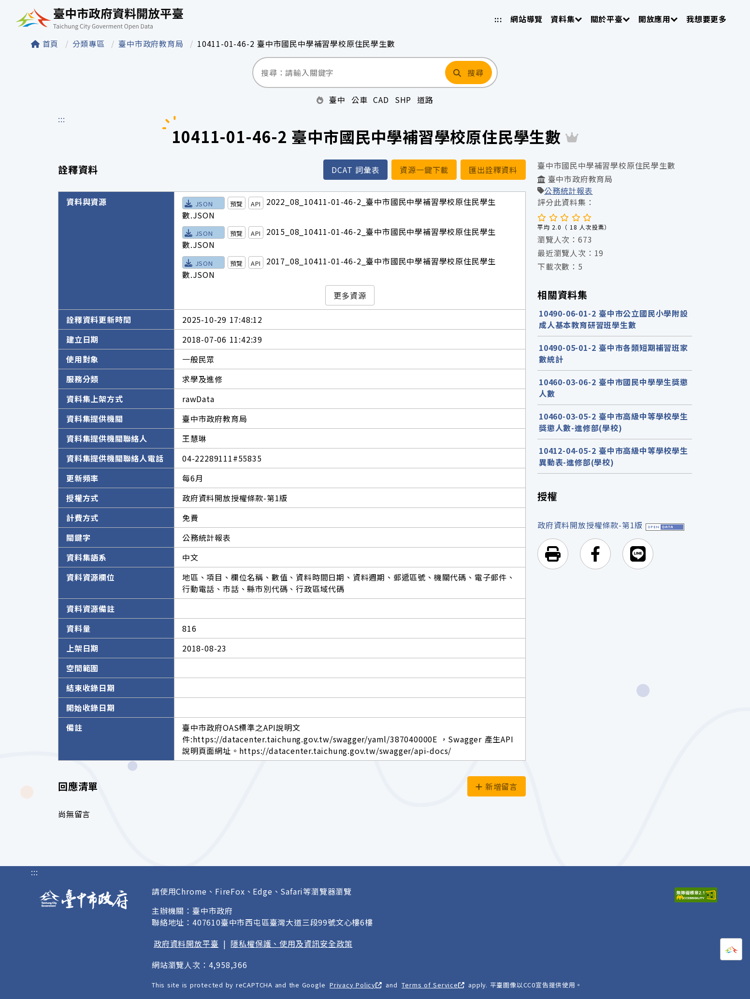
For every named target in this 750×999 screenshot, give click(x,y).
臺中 (337, 99)
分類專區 (90, 43)
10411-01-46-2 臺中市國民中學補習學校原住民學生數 (296, 43)
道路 (425, 99)
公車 (359, 99)
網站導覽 (526, 19)
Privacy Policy (356, 984)
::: (498, 19)
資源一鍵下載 (424, 169)
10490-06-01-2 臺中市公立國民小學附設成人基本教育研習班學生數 (613, 319)
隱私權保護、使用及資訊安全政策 (291, 943)
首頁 (46, 43)
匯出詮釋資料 (493, 169)
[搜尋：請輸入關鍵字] (348, 72)
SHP (403, 99)
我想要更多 (706, 19)
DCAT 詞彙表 (355, 169)
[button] (552, 553)
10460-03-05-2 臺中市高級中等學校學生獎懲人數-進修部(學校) (613, 422)
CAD (381, 99)
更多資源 (349, 295)
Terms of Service (433, 984)
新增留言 (497, 786)
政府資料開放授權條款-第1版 (590, 525)
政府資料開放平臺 (186, 943)
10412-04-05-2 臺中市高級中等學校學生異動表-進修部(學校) (613, 456)
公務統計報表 (568, 190)
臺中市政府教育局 (152, 43)
